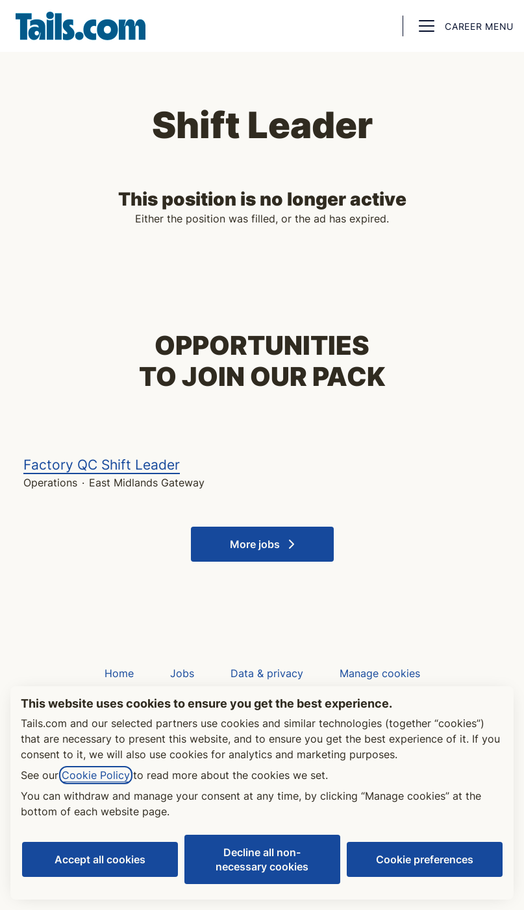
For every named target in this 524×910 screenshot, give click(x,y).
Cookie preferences (424, 859)
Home (119, 673)
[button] (379, 26)
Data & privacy (267, 673)
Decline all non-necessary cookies (262, 859)
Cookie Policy (96, 775)
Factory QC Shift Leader (262, 465)
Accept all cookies (100, 859)
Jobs (182, 673)
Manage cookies (380, 673)
